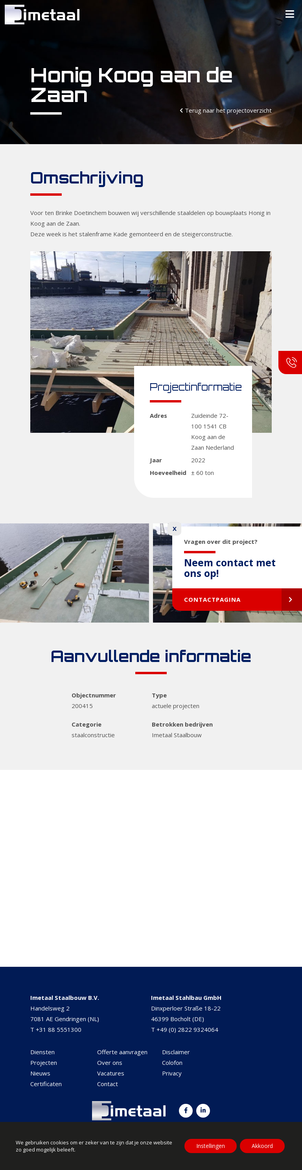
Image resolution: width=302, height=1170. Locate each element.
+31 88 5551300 (58, 1029)
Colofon (172, 1062)
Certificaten (46, 1084)
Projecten (43, 1062)
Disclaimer (176, 1052)
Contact (107, 1084)
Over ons (109, 1062)
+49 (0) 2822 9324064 (187, 1029)
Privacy (172, 1073)
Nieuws (40, 1073)
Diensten (42, 1052)
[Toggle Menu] (290, 14)
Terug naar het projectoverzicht (228, 110)
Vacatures (110, 1073)
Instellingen (210, 1146)
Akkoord (262, 1146)
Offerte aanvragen (122, 1052)
